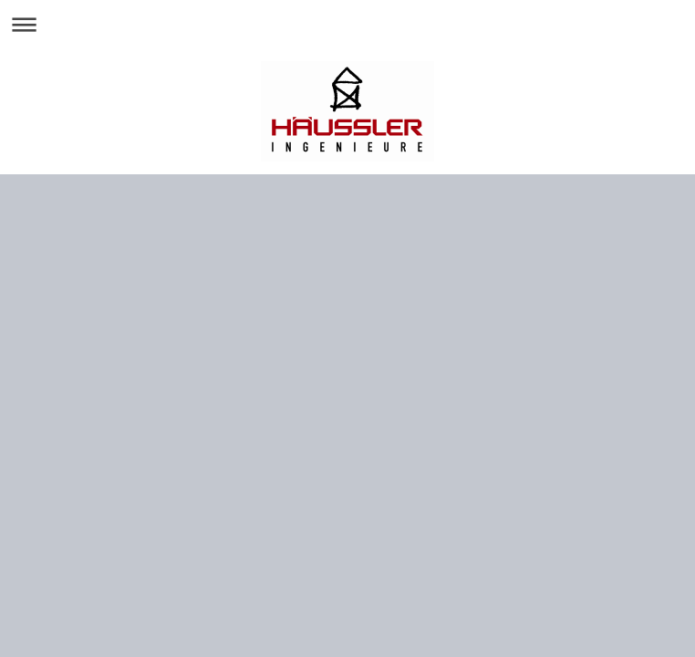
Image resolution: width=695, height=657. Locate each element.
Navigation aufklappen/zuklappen (347, 24)
